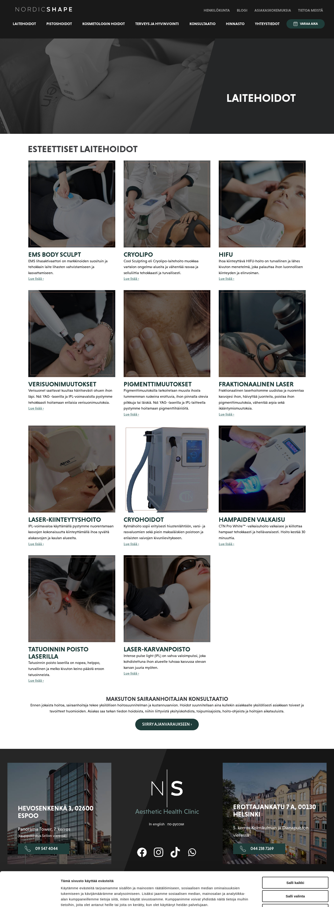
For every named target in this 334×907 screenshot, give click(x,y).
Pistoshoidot (59, 24)
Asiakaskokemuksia (272, 10)
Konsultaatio (202, 24)
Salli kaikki (295, 850)
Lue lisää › (36, 278)
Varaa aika (305, 24)
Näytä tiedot (248, 898)
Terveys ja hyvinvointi (157, 24)
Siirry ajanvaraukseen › (167, 724)
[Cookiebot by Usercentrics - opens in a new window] (30, 897)
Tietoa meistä (310, 10)
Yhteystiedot (267, 24)
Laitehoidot (24, 24)
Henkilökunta (217, 10)
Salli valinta (295, 864)
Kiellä (295, 877)
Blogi (242, 10)
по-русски (175, 824)
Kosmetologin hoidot (103, 24)
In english (157, 824)
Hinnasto (235, 24)
